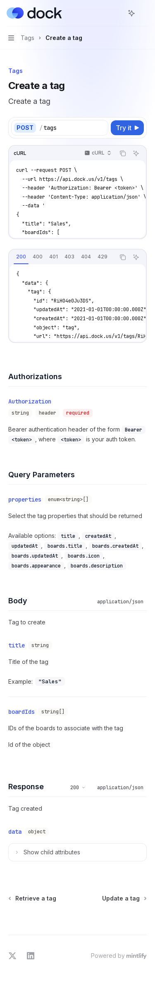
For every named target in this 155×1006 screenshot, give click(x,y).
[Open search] (116, 13)
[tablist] (62, 257)
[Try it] (127, 127)
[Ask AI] (136, 153)
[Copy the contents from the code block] (122, 153)
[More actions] (144, 13)
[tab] (21, 257)
